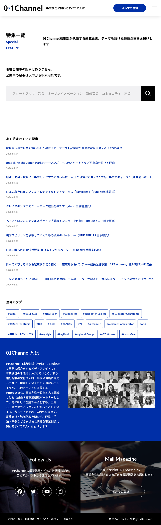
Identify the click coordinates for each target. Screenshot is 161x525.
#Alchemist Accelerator (120, 324)
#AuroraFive (129, 334)
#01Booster (70, 313)
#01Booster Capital (94, 313)
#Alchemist (94, 324)
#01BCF (12, 313)
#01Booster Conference (126, 313)
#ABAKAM (66, 324)
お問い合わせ (15, 519)
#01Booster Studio (19, 324)
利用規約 (29, 519)
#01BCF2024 (50, 313)
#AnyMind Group (84, 334)
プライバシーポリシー (49, 519)
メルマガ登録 (129, 8)
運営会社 (68, 519)
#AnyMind (63, 334)
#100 (39, 324)
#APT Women (108, 334)
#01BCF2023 (30, 313)
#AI (80, 324)
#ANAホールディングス (20, 334)
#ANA (143, 324)
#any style (45, 334)
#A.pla (51, 324)
